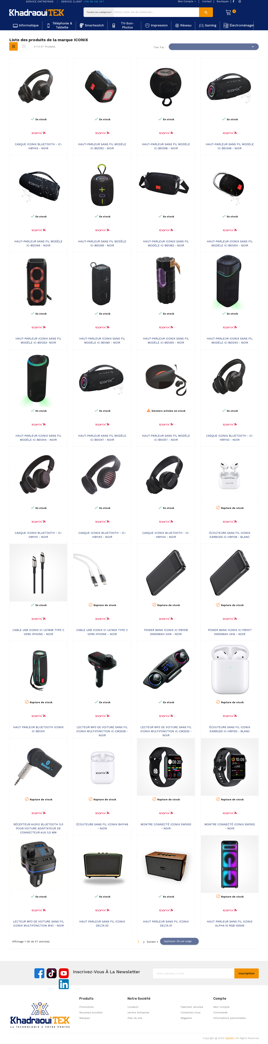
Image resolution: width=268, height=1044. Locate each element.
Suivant (153, 942)
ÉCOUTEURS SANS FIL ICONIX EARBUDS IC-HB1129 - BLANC (229, 535)
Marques (84, 1017)
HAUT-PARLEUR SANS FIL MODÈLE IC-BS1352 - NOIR (102, 146)
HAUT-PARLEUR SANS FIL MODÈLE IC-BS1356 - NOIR (166, 146)
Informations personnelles (229, 1017)
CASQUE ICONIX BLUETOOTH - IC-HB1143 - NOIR (38, 146)
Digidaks (229, 1038)
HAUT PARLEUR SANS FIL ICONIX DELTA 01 (166, 923)
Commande (220, 1012)
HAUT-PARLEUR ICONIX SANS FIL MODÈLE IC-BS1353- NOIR (38, 340)
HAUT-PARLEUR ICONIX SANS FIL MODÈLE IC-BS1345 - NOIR (230, 340)
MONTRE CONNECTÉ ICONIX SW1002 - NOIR (229, 826)
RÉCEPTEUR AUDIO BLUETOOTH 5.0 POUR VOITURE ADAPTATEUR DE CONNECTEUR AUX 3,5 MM (38, 828)
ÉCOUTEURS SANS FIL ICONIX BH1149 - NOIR (102, 826)
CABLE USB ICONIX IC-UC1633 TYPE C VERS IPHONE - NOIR (102, 632)
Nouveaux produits (91, 1012)
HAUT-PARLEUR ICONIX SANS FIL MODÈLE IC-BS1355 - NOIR (166, 340)
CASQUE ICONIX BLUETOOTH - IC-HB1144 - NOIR (166, 535)
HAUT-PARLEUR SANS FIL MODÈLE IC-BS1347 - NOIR (102, 437)
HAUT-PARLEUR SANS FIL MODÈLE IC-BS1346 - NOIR (38, 243)
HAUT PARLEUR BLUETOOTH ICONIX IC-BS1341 (38, 729)
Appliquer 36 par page (179, 941)
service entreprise (138, 1012)
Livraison (133, 1006)
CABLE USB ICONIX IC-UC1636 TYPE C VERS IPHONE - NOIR (38, 632)
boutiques (223, 1)
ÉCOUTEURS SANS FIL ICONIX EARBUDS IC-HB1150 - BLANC (229, 729)
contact (207, 1)
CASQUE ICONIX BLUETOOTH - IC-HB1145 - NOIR (102, 535)
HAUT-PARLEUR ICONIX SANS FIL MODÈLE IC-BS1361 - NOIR (102, 340)
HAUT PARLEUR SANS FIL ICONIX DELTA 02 (102, 923)
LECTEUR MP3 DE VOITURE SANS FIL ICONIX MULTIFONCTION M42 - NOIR (38, 923)
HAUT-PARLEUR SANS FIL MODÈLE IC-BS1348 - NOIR (230, 146)
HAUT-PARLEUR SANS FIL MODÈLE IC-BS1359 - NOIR (102, 243)
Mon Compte (221, 1006)
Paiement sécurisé (192, 1006)
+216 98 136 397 (93, 1)
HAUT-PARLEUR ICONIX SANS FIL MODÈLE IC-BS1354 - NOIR (230, 243)
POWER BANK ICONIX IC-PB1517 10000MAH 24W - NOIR (230, 632)
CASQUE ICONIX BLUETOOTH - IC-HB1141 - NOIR (38, 535)
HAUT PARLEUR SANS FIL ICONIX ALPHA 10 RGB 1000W (229, 923)
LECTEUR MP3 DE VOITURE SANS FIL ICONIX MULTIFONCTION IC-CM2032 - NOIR (166, 731)
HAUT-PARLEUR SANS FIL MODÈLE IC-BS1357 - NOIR (166, 437)
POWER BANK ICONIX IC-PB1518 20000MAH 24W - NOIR (166, 632)
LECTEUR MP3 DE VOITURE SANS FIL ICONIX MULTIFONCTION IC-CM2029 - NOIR (102, 731)
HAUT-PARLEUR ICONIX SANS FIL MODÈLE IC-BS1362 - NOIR (166, 243)
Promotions (86, 1006)
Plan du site (135, 1017)
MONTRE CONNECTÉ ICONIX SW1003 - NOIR (166, 826)
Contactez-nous (191, 1012)
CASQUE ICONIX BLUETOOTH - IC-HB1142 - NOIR (229, 437)
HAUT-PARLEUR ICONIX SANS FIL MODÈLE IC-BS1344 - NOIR (38, 437)
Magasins (186, 1017)
